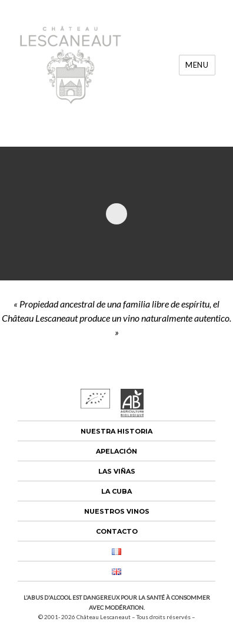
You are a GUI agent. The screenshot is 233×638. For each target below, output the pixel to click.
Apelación (116, 451)
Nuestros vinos (116, 511)
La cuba (116, 491)
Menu (196, 65)
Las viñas (116, 471)
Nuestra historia (116, 431)
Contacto (117, 531)
